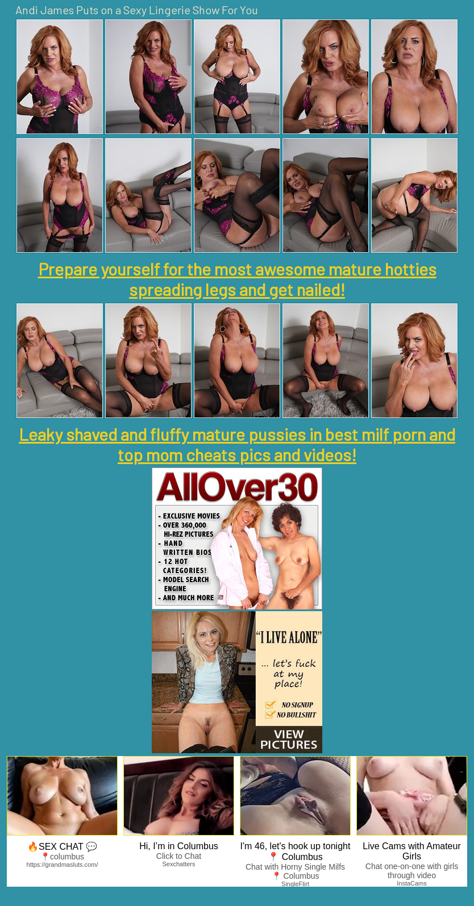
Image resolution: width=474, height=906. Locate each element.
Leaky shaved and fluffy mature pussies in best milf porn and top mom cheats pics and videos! (237, 444)
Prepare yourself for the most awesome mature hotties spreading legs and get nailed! (237, 278)
